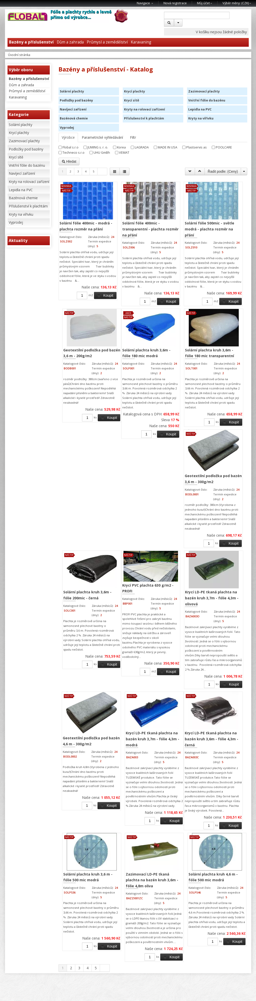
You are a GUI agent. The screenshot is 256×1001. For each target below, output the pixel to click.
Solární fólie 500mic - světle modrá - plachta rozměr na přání (176, 222)
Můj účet (204, 3)
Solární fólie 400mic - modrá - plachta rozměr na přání (78, 222)
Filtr (133, 137)
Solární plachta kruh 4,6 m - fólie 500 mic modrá (181, 825)
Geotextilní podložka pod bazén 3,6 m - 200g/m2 (222, 222)
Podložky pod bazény (26, 149)
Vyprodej (16, 222)
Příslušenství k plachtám (28, 206)
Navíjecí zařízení (22, 173)
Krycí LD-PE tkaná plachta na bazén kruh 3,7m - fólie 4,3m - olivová (83, 660)
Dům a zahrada (70, 42)
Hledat (69, 161)
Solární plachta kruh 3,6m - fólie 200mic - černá (178, 513)
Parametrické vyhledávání (102, 137)
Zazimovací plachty (24, 140)
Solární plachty (20, 124)
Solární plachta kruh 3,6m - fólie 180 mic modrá (218, 356)
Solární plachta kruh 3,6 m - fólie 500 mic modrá (84, 825)
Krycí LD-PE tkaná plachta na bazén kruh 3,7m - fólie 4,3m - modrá (180, 660)
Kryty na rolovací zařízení (29, 181)
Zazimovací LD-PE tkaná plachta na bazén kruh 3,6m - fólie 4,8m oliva (132, 828)
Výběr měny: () (236, 3)
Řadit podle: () (223, 171)
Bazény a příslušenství (29, 78)
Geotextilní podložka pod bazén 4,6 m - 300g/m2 (130, 659)
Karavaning (141, 42)
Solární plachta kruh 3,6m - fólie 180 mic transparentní (81, 513)
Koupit (91, 313)
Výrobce (68, 137)
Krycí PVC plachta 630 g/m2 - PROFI (223, 502)
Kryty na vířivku (21, 214)
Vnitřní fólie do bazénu (27, 165)
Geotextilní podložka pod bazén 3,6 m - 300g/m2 (130, 515)
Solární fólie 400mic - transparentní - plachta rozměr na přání (126, 225)
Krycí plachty (19, 132)
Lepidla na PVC (21, 189)
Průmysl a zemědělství (107, 42)
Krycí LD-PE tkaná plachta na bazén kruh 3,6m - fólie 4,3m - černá (224, 660)
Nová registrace (175, 3)
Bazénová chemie (23, 197)
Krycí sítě (16, 157)
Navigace (145, 3)
